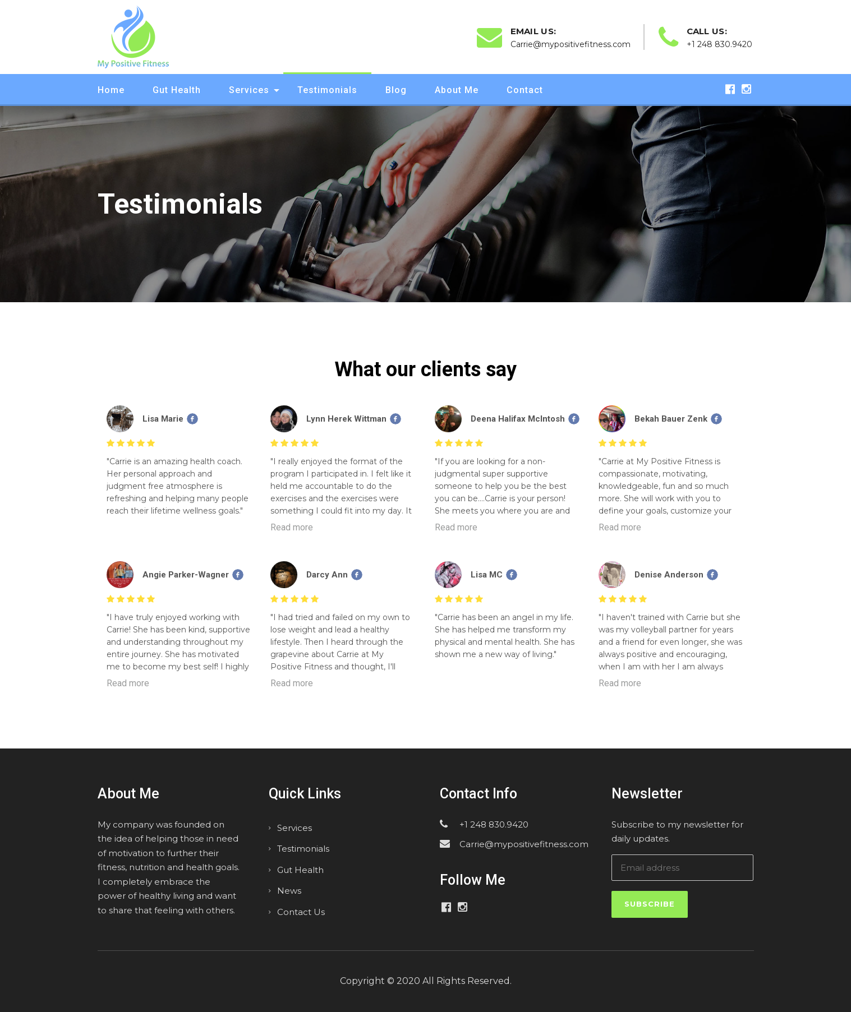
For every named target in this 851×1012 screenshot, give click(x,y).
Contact (525, 90)
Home (111, 90)
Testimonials (327, 90)
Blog (396, 90)
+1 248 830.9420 (493, 824)
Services (249, 90)
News (289, 890)
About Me (457, 90)
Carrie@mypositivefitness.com (523, 844)
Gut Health (177, 90)
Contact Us (301, 912)
